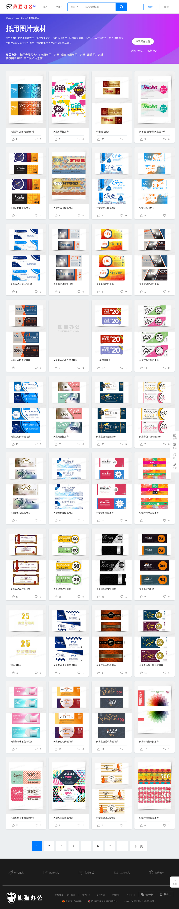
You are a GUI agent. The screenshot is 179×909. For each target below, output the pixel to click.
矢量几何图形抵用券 (20, 208)
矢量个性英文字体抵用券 (151, 665)
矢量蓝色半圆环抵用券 (21, 284)
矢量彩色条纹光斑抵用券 (65, 360)
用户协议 (86, 895)
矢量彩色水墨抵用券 (149, 513)
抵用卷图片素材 (50, 54)
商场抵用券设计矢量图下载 (152, 131)
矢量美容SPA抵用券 (105, 818)
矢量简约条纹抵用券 (63, 284)
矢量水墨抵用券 (61, 131)
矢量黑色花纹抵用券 (106, 589)
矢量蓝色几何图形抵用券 (65, 665)
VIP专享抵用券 (103, 360)
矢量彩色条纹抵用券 (149, 360)
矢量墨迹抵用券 (146, 589)
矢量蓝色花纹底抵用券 (107, 741)
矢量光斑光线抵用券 (20, 513)
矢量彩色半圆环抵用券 (150, 436)
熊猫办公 (10, 18)
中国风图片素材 (33, 58)
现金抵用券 (16, 665)
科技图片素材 (14, 58)
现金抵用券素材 (104, 131)
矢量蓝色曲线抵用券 (106, 208)
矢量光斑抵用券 (61, 436)
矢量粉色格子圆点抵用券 (22, 818)
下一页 (138, 846)
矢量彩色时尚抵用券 (63, 741)
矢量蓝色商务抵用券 (20, 436)
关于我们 (71, 895)
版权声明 (101, 895)
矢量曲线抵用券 (146, 208)
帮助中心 (116, 895)
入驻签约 (131, 895)
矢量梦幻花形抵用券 (149, 741)
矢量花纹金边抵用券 (106, 665)
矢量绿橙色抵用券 (62, 589)
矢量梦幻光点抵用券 (149, 284)
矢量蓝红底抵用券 (105, 513)
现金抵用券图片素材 (73, 54)
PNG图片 (20, 18)
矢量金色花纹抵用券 (20, 589)
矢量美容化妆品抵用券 (21, 741)
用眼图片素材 (95, 54)
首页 (45, 6)
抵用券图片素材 (29, 54)
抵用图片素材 (32, 18)
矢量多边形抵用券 (105, 284)
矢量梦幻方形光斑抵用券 (22, 131)
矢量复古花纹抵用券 (63, 208)
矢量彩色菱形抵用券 (149, 818)
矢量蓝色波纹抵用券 (63, 513)
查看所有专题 (143, 41)
